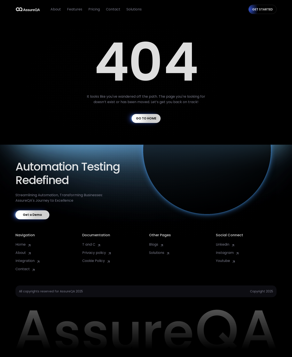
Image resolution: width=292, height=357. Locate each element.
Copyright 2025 (261, 291)
